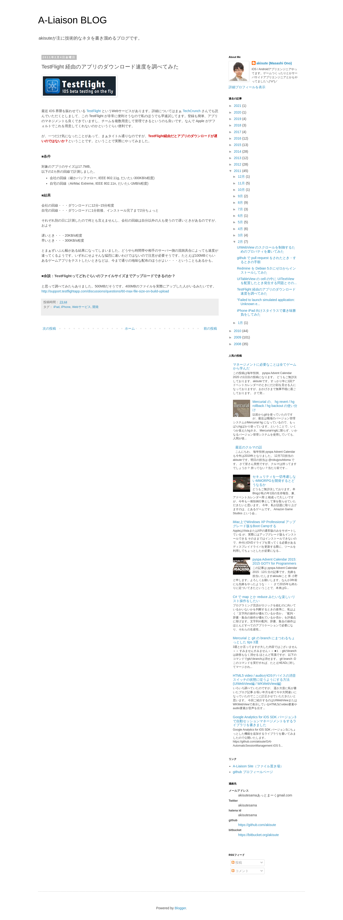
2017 (238, 132)
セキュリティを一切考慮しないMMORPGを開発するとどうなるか (274, 481)
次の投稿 (49, 328)
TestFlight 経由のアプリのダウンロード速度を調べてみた (266, 291)
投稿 (237, 862)
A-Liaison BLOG (72, 20)
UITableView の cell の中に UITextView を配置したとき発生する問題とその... (267, 281)
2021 (238, 106)
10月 (242, 190)
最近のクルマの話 (248, 447)
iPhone (66, 307)
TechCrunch (192, 111)
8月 (241, 202)
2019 (238, 119)
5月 (241, 222)
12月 (242, 176)
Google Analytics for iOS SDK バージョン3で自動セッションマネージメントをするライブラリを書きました (264, 721)
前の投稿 (210, 328)
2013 (238, 158)
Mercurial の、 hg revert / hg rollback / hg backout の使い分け (274, 406)
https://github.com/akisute (257, 825)
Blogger (180, 908)
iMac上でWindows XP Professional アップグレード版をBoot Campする (264, 524)
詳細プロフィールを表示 (247, 87)
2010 (238, 331)
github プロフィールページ (253, 772)
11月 (242, 183)
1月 (241, 323)
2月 (241, 242)
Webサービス (81, 307)
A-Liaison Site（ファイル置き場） (258, 766)
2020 (238, 112)
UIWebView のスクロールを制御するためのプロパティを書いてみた (266, 249)
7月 (241, 209)
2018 (238, 125)
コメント (240, 871)
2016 (238, 138)
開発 (95, 307)
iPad (57, 307)
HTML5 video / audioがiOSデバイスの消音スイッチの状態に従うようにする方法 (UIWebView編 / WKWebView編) (264, 680)
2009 (238, 337)
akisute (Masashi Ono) (274, 63)
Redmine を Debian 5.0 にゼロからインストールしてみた (266, 270)
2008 (238, 344)
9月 (241, 196)
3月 (241, 235)
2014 (238, 151)
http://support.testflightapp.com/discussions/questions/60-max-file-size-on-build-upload (105, 291)
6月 (241, 216)
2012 (238, 164)
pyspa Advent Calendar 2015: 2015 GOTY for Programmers (274, 561)
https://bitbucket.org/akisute (258, 835)
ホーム (130, 328)
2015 (238, 145)
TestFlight (93, 111)
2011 (238, 171)
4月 (241, 229)
